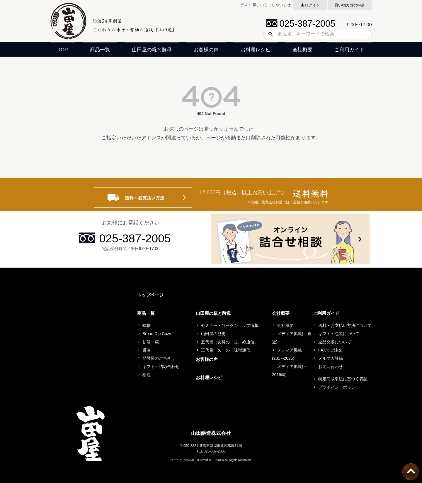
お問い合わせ (330, 366)
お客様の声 (206, 50)
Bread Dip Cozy (156, 333)
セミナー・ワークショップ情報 (229, 325)
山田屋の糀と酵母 (152, 50)
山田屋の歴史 (213, 333)
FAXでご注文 (330, 350)
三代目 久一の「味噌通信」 (227, 350)
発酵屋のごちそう (158, 358)
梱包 (146, 374)
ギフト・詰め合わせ (160, 366)
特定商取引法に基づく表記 (342, 378)
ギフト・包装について (338, 333)
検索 (268, 34)
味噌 (146, 325)
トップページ (150, 295)
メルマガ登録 (330, 358)
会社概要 (302, 50)
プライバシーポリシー (338, 387)
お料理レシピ (255, 50)
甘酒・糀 (150, 342)
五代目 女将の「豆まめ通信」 (229, 342)
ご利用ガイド (349, 50)
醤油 (146, 350)
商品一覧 (100, 50)
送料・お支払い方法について (345, 325)
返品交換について (334, 342)
